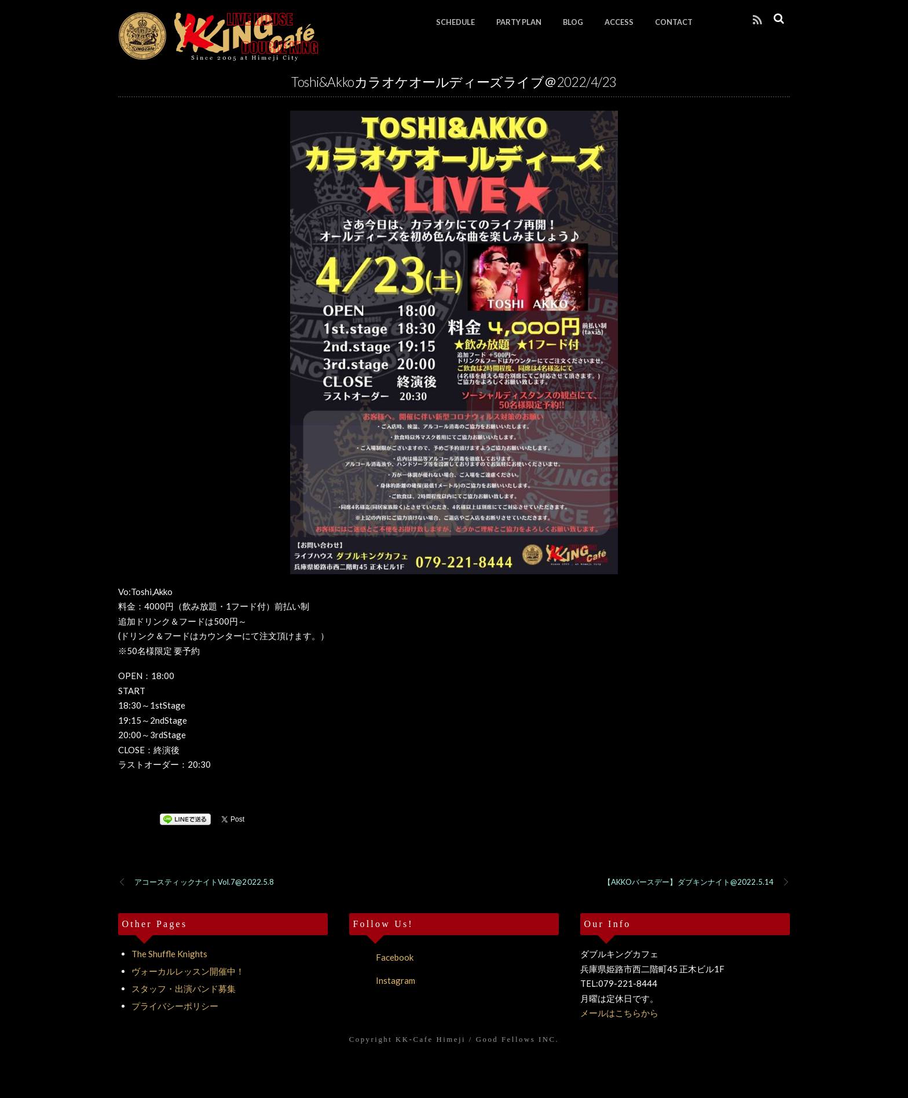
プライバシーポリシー (174, 1006)
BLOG (573, 22)
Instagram (382, 980)
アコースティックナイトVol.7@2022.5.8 (196, 882)
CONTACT (674, 22)
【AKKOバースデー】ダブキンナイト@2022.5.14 (696, 882)
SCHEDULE (455, 22)
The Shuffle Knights (169, 954)
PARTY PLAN (518, 22)
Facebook (381, 957)
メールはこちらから (619, 1013)
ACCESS (619, 22)
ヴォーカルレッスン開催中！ (187, 971)
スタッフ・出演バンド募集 (183, 988)
